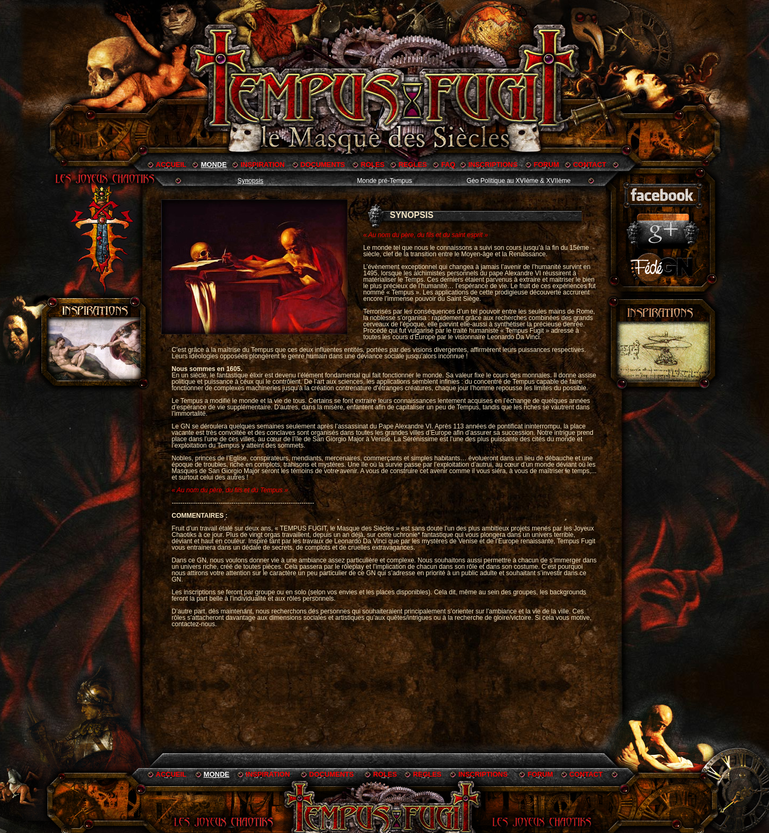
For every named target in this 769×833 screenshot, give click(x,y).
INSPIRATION (263, 165)
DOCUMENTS (323, 165)
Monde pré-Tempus (384, 180)
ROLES (373, 165)
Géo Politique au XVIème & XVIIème (518, 180)
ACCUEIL (171, 165)
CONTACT (590, 165)
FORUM (546, 165)
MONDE (213, 165)
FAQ (448, 165)
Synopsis (250, 180)
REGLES (413, 165)
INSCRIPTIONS (492, 165)
